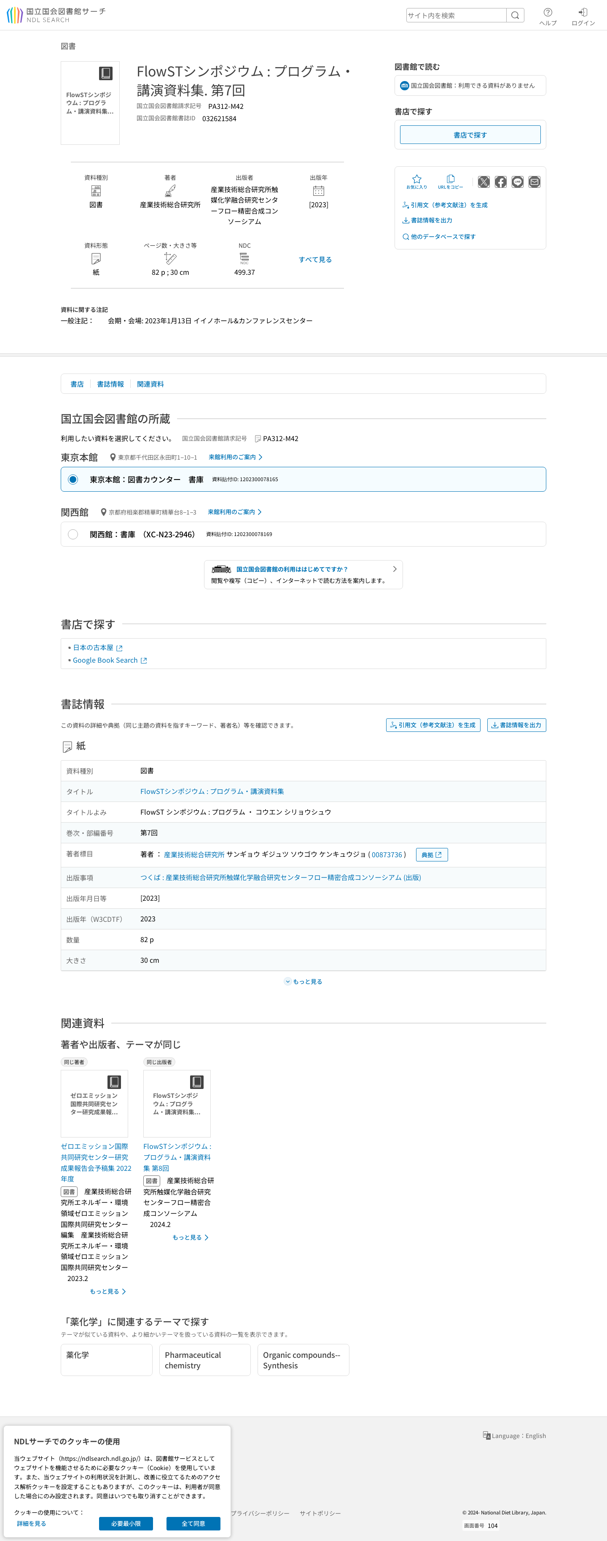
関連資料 (150, 384)
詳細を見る (31, 1523)
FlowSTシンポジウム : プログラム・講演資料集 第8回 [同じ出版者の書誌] (177, 1157)
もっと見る (109, 1291)
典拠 (432, 854)
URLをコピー (450, 182)
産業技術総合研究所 (194, 854)
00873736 (387, 854)
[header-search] (465, 15)
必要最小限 (126, 1523)
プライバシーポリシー (260, 1513)
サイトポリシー (320, 1513)
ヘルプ (548, 16)
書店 (77, 384)
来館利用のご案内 (237, 457)
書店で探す (470, 135)
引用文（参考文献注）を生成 (445, 204)
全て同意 (193, 1523)
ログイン (583, 16)
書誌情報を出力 (427, 220)
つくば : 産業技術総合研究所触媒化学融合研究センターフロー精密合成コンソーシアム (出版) (280, 877)
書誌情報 (110, 384)
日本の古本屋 (98, 647)
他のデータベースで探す (439, 236)
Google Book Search (110, 660)
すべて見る (315, 259)
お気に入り (416, 182)
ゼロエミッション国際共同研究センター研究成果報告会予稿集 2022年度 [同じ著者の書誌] (96, 1162)
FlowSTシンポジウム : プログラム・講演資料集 (212, 791)
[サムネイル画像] (96, 1103)
